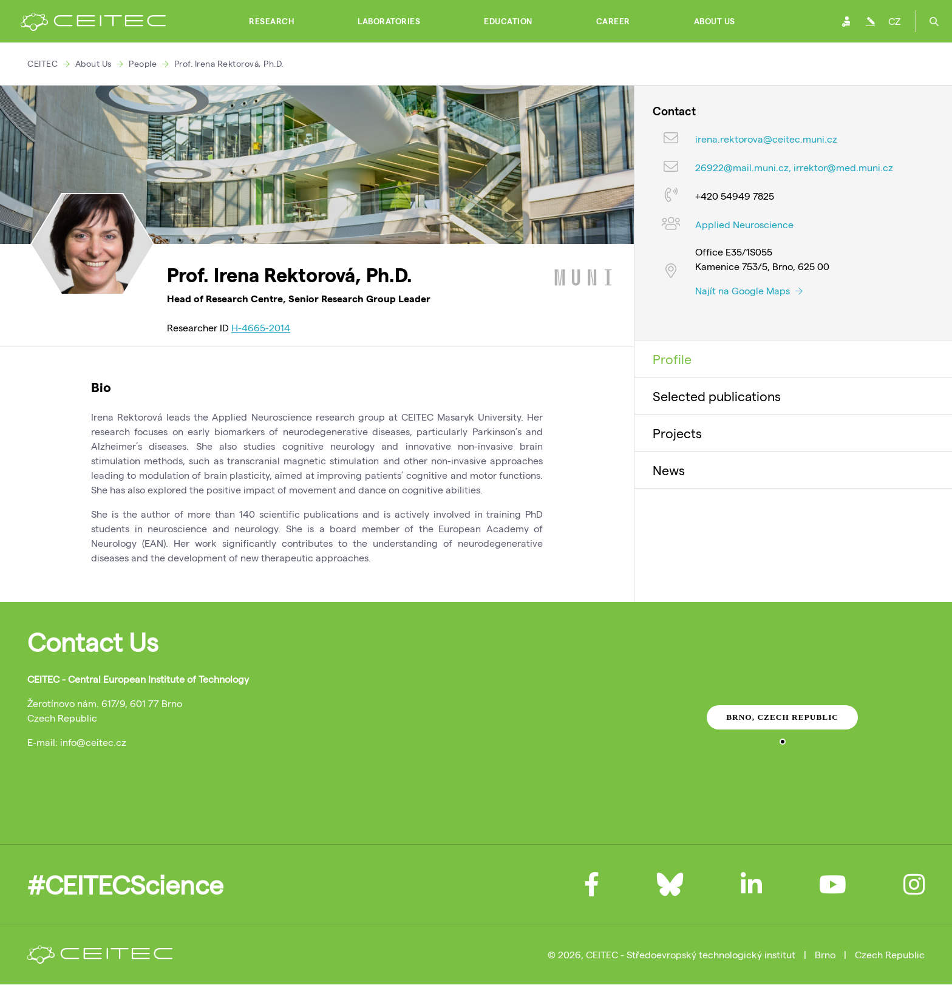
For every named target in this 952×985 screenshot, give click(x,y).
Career (613, 21)
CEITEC (42, 63)
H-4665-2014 (260, 327)
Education (508, 21)
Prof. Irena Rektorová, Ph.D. (229, 63)
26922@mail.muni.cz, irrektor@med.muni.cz (794, 167)
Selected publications (717, 396)
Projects (677, 433)
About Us (714, 21)
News (669, 470)
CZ (894, 21)
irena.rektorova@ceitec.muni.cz (766, 138)
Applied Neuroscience (744, 224)
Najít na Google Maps (749, 290)
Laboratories (389, 21)
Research (271, 21)
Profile (672, 359)
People (143, 63)
